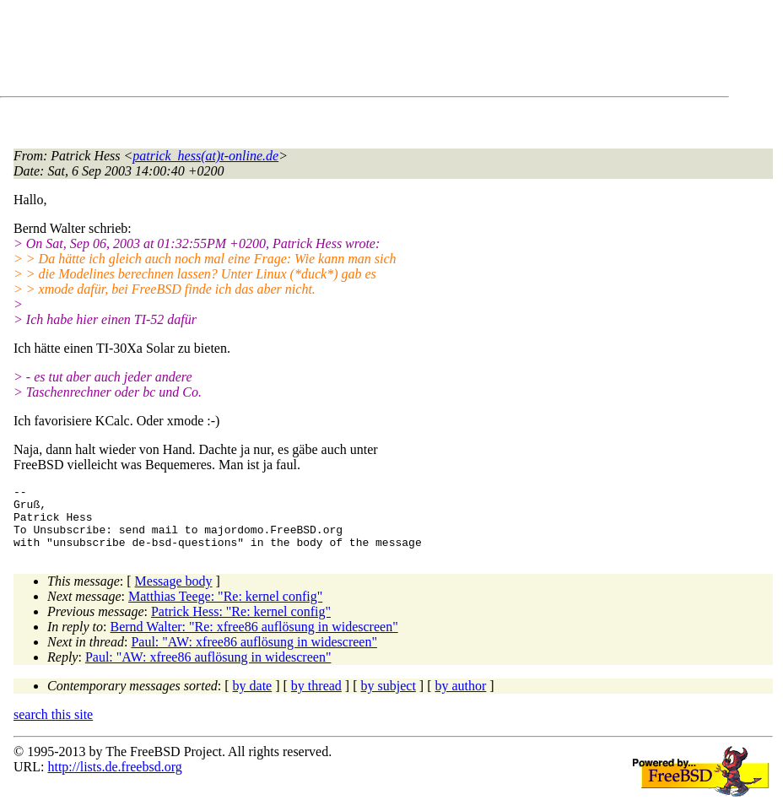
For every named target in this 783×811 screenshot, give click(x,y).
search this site (53, 727)
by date (253, 698)
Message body (174, 594)
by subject (388, 698)
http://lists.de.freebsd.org (114, 779)
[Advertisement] (321, 51)
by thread (316, 698)
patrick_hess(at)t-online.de (205, 156)
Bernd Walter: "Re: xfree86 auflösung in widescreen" (254, 639)
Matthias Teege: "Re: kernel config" (225, 609)
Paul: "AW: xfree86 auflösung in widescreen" (254, 654)
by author (460, 698)
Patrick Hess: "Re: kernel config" (241, 624)
